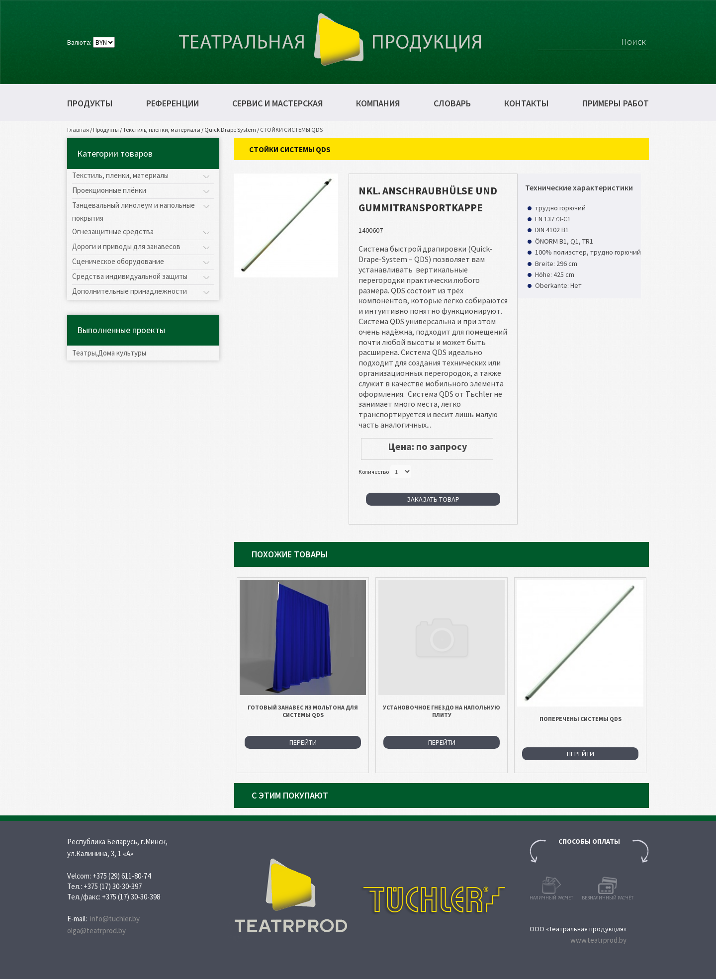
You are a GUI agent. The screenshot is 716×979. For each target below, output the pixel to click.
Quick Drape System (230, 129)
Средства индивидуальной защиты (129, 276)
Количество (373, 471)
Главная (78, 129)
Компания (378, 103)
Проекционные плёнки (109, 190)
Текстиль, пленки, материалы (161, 129)
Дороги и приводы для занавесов (126, 246)
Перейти (303, 742)
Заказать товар (433, 499)
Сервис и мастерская (277, 103)
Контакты (526, 103)
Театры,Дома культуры (109, 352)
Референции (172, 103)
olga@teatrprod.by (96, 930)
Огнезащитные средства (113, 231)
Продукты (90, 103)
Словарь (452, 103)
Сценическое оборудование (118, 261)
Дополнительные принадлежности (129, 291)
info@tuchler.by (115, 918)
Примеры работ (615, 103)
